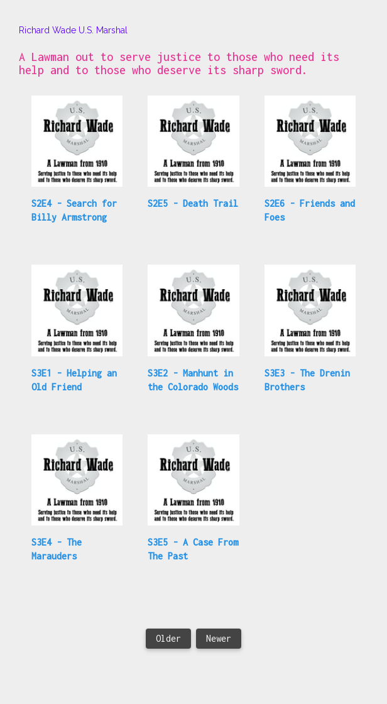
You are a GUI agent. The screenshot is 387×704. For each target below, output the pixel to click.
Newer (218, 638)
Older (168, 638)
